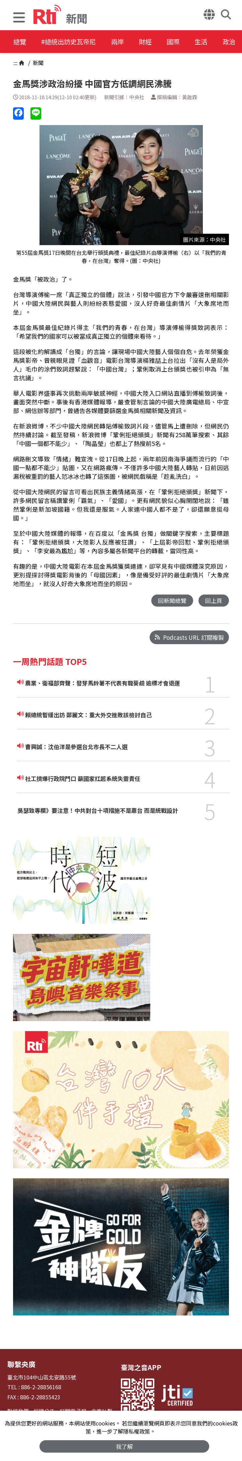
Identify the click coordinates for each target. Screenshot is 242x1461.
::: (15, 63)
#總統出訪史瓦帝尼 (72, 42)
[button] (19, 18)
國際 (184, 42)
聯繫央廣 (20, 1364)
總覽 (20, 42)
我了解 (124, 1446)
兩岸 (124, 42)
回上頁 (213, 601)
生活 (215, 42)
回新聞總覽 (172, 601)
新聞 (37, 63)
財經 (154, 42)
